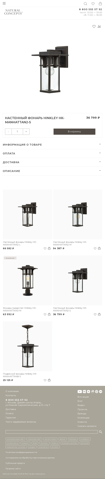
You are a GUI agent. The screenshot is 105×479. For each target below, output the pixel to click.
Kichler (84, 443)
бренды (72, 439)
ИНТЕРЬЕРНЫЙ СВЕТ (15, 439)
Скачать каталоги (87, 426)
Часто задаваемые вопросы (21, 422)
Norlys (55, 443)
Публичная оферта (15, 463)
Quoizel (44, 443)
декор (63, 439)
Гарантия (11, 418)
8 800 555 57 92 (90, 9)
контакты (43, 447)
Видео (81, 405)
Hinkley (25, 443)
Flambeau (84, 439)
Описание (11, 171)
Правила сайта (13, 468)
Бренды (82, 413)
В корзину (74, 131)
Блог (80, 401)
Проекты (82, 409)
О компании (12, 391)
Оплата (9, 153)
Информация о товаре (22, 144)
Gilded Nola (12, 443)
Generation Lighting (16, 447)
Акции (32, 447)
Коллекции (84, 418)
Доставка (11, 162)
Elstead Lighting (69, 443)
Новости (82, 422)
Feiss (35, 443)
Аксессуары (50, 439)
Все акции (83, 397)
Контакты (11, 395)
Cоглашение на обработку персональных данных (30, 458)
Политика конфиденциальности (21, 452)
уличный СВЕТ (34, 439)
